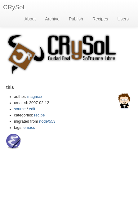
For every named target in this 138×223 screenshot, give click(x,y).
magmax (34, 96)
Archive (52, 18)
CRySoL (14, 7)
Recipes (100, 18)
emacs (29, 127)
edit (32, 109)
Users (123, 18)
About (30, 18)
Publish (76, 18)
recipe (39, 115)
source (20, 109)
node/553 (47, 121)
